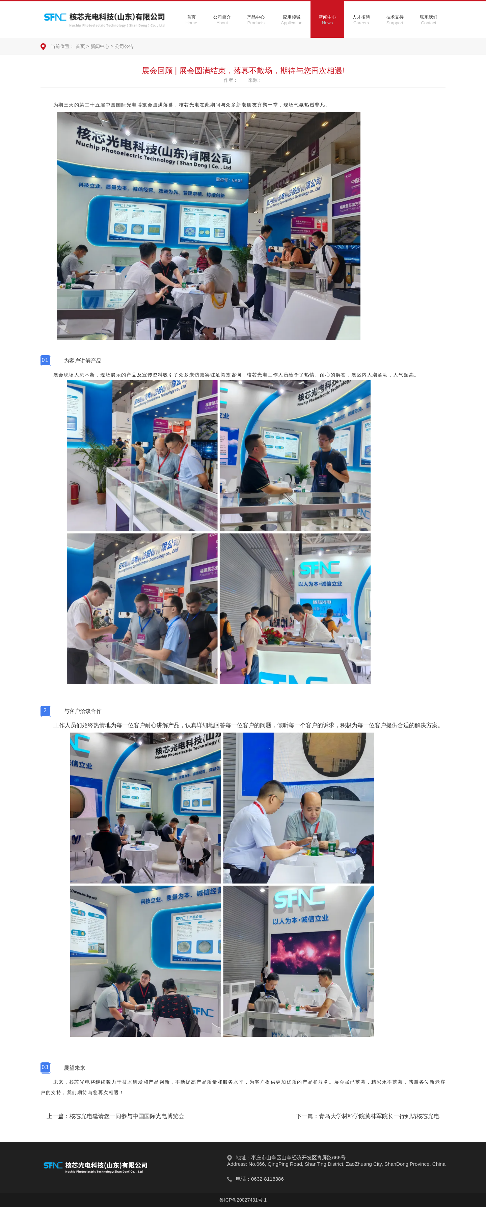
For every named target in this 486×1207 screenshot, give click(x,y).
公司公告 (124, 46)
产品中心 (256, 20)
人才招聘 (361, 20)
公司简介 (222, 20)
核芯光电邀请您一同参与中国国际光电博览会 (127, 1116)
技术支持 (395, 20)
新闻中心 (327, 20)
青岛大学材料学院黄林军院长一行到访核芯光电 (379, 1116)
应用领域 (291, 20)
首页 (191, 20)
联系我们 (428, 20)
